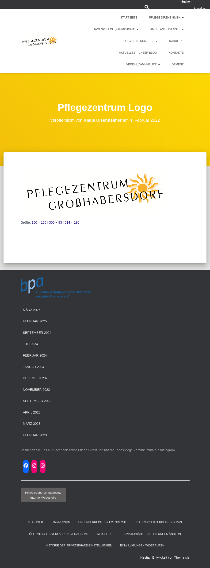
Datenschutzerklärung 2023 (159, 522)
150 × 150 (39, 222)
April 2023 (32, 412)
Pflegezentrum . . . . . (139, 41)
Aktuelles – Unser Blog (138, 52)
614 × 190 (72, 222)
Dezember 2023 (36, 378)
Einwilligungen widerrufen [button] (142, 545)
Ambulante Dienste (166, 29)
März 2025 (32, 310)
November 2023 (36, 389)
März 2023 (32, 423)
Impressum (61, 522)
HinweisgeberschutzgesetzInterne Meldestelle (43, 495)
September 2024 (37, 333)
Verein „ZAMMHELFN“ (143, 64)
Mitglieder (106, 534)
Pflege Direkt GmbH (166, 17)
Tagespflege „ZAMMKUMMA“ (116, 29)
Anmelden (200, 8)
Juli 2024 (30, 344)
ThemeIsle (181, 557)
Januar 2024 (33, 367)
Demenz (178, 64)
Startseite (128, 17)
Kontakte (176, 52)
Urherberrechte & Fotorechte (103, 522)
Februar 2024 (35, 355)
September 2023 (37, 401)
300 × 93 (55, 222)
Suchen (186, 1)
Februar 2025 (35, 321)
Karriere (176, 41)
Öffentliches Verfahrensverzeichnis (59, 534)
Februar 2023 (35, 435)
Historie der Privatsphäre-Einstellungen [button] (79, 545)
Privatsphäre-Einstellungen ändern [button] (151, 534)
